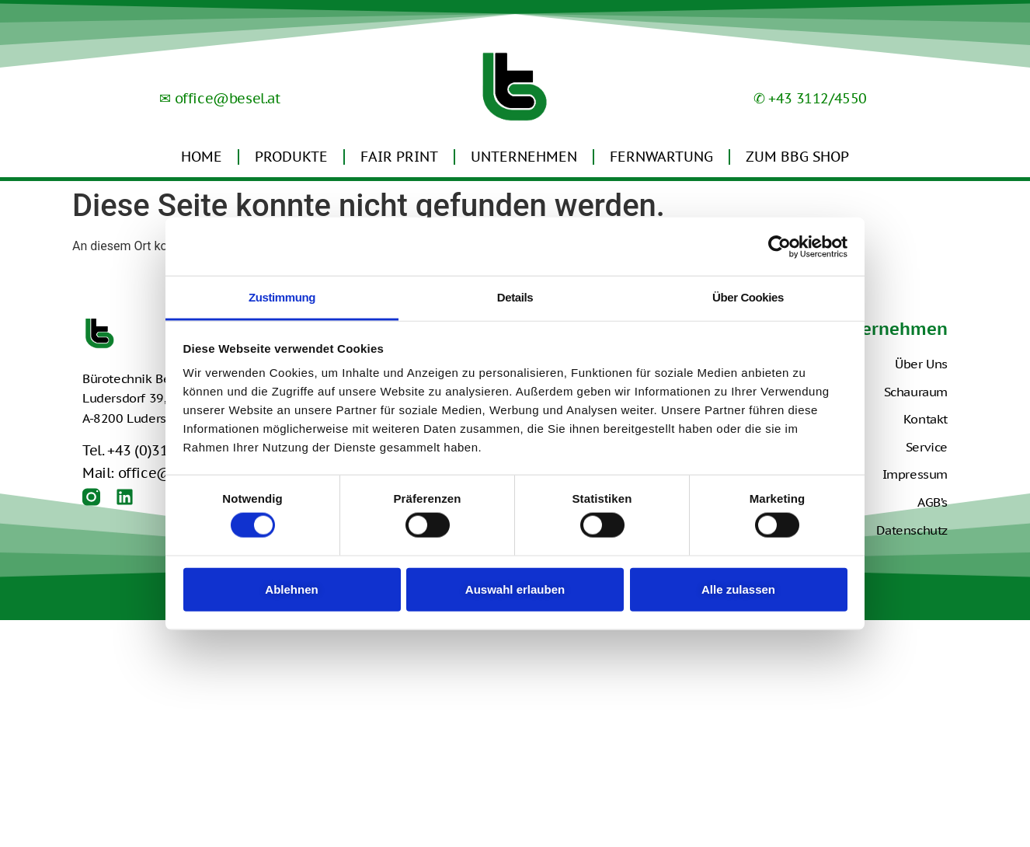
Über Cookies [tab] (748, 297)
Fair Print (399, 157)
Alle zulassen (738, 588)
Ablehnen (291, 588)
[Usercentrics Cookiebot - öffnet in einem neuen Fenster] (779, 246)
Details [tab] (515, 297)
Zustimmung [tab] (282, 297)
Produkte (291, 157)
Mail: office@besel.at (153, 473)
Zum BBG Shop (797, 157)
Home (201, 157)
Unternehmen (524, 157)
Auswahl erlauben (515, 588)
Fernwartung (661, 157)
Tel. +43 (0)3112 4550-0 (158, 450)
